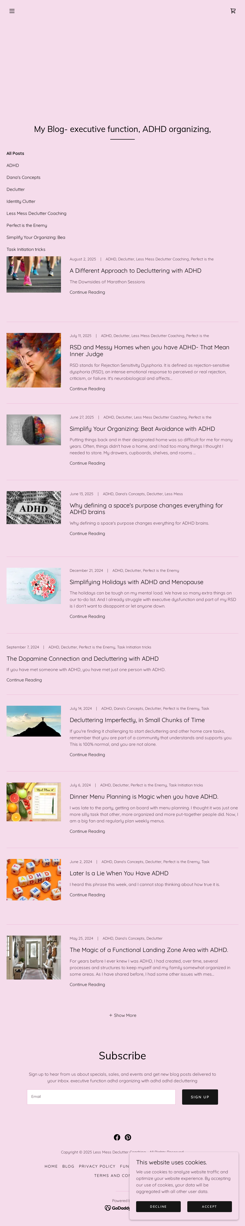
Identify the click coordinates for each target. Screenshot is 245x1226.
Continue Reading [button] (87, 292)
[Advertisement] (122, 63)
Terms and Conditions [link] (122, 1175)
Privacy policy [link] (97, 1166)
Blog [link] (68, 1166)
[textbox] (101, 1097)
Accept (209, 1206)
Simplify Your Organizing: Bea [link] (36, 237)
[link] (233, 10)
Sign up (200, 1097)
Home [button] (51, 1166)
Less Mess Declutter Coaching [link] (36, 213)
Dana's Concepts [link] (24, 177)
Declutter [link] (16, 189)
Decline (158, 1206)
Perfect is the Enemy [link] (27, 225)
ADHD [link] (13, 165)
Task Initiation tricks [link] (26, 249)
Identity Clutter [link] (21, 201)
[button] (12, 10)
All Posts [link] (15, 153)
